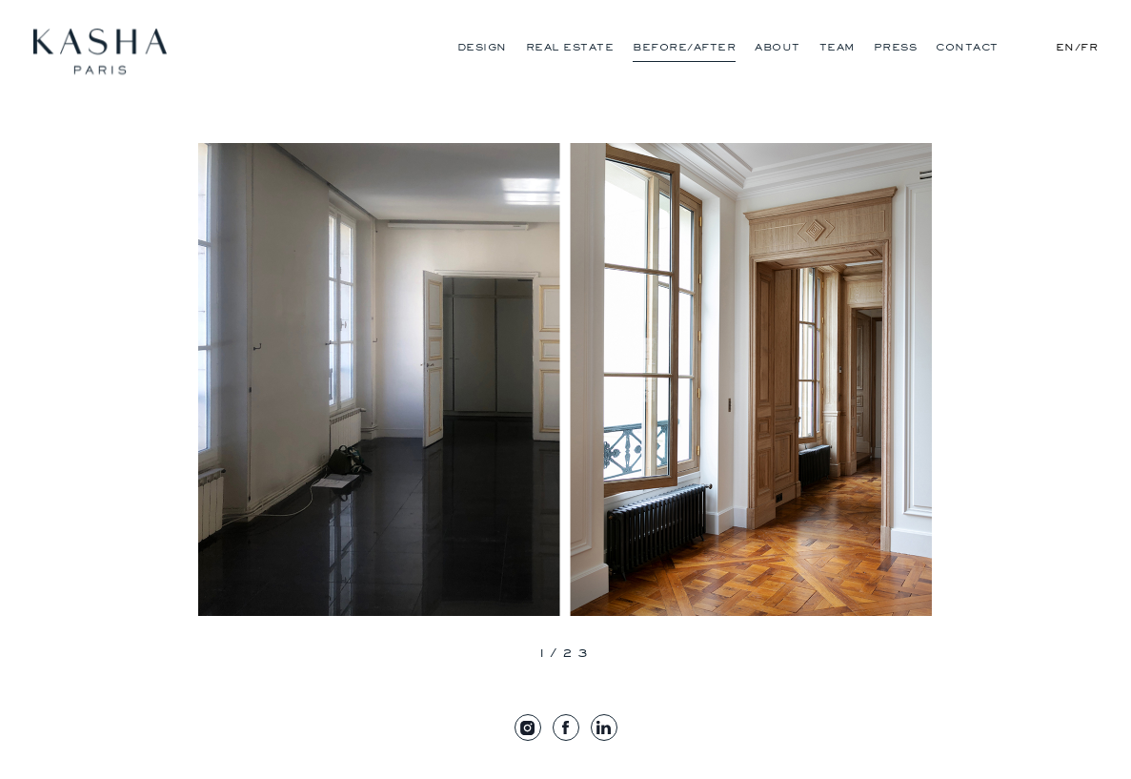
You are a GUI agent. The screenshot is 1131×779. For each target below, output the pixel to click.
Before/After (684, 47)
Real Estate (570, 47)
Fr (1089, 47)
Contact (967, 47)
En (1065, 47)
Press (896, 47)
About (777, 47)
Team (837, 47)
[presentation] (451, 655)
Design (482, 47)
